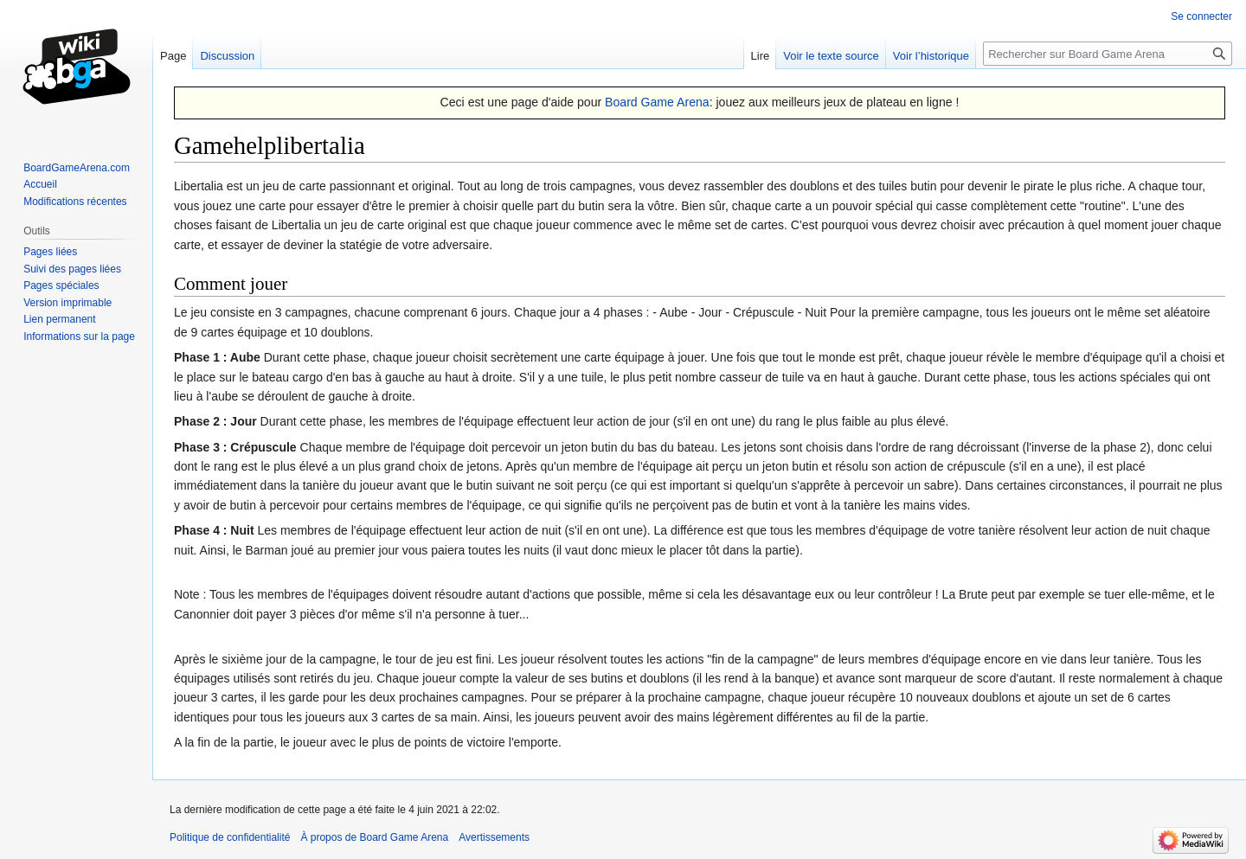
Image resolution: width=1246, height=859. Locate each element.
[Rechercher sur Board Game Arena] (1107, 54)
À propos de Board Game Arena (374, 837)
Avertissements (494, 837)
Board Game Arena (657, 102)
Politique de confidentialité (230, 837)
